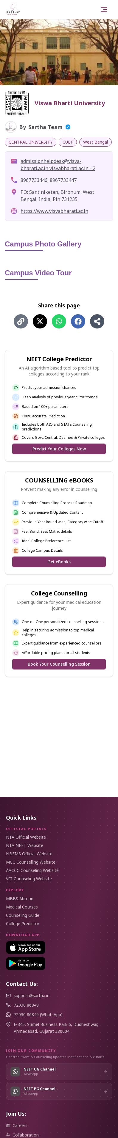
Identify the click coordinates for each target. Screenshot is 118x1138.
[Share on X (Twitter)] (40, 321)
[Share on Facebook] (78, 321)
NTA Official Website (26, 837)
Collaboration (22, 1135)
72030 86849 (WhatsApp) (38, 1014)
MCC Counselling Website (30, 862)
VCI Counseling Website (29, 878)
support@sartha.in (31, 995)
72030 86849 (26, 1005)
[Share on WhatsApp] (59, 321)
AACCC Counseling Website (32, 870)
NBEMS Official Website (29, 853)
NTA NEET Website (24, 845)
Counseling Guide (22, 915)
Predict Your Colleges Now (59, 449)
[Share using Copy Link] (21, 321)
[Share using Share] (97, 321)
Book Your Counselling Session (59, 664)
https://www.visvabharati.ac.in (54, 211)
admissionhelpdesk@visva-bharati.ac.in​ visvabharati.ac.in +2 (58, 165)
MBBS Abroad (19, 898)
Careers (16, 1125)
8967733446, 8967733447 (49, 180)
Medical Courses (22, 907)
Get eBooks (59, 562)
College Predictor (22, 923)
